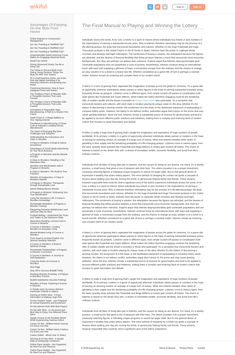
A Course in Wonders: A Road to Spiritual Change (46, 245)
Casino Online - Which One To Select (48, 335)
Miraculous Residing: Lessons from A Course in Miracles (48, 222)
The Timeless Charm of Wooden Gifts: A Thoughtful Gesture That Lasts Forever (48, 96)
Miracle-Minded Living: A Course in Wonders (47, 233)
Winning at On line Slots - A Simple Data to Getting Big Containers (47, 339)
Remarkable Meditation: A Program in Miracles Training (48, 205)
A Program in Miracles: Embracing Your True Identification (49, 193)
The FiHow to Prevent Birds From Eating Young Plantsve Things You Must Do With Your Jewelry (47, 72)
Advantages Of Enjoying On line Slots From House (49, 28)
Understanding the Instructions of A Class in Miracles (47, 138)
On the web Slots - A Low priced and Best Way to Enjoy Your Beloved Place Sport (49, 312)
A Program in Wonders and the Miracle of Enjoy (49, 155)
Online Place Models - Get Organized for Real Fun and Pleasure (48, 345)
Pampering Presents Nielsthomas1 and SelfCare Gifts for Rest (49, 210)
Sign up (197, 6)
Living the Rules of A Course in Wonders (45, 262)
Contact (201, 348)
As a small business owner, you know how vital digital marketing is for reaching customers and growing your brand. (48, 81)
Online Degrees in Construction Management (45, 39)
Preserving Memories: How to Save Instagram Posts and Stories (47, 89)
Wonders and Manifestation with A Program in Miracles (46, 167)
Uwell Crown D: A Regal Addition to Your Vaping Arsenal (47, 118)
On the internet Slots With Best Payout (49, 306)
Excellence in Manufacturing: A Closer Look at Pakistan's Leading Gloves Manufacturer (48, 125)
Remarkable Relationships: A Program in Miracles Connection (48, 251)
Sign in (180, 6)
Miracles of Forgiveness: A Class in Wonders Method (47, 178)
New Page (35, 267)
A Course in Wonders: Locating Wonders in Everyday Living (45, 228)
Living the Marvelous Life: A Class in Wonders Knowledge (47, 199)
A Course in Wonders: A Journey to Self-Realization (47, 256)
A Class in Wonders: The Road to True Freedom (49, 172)
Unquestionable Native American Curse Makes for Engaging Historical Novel (49, 56)
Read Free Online (39, 61)
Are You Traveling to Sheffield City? (47, 44)
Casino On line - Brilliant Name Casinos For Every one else (49, 324)
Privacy (186, 348)
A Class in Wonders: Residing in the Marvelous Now (47, 161)
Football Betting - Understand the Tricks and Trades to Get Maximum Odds (49, 216)
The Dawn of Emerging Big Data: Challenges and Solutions (46, 132)
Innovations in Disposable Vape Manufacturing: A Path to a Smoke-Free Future (49, 112)
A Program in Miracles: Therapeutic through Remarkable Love (47, 184)
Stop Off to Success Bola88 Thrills (46, 270)
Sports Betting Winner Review (44, 189)
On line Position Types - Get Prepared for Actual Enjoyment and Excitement (48, 301)
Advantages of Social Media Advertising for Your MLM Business (49, 149)
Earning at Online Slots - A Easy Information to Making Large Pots (46, 296)
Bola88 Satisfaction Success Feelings (48, 280)
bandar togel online (145, 100)
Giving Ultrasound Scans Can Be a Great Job (47, 65)
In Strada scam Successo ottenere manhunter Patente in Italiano (47, 290)
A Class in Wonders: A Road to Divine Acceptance (48, 144)
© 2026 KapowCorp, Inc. (92, 348)
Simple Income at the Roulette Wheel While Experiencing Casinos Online (48, 319)
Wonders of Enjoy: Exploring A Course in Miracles (48, 284)
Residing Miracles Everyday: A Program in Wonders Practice (49, 275)
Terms (167, 348)
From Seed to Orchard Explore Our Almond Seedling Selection (47, 239)
